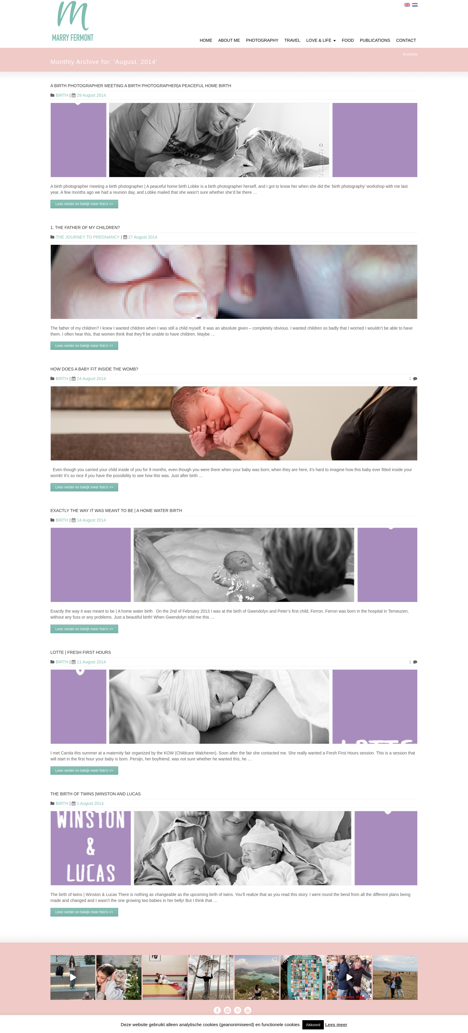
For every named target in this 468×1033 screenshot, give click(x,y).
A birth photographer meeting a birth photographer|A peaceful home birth (140, 85)
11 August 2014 (89, 662)
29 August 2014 (89, 95)
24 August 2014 (89, 378)
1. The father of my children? (85, 227)
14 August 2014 (89, 520)
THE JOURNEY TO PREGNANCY (88, 237)
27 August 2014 (140, 237)
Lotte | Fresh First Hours (80, 652)
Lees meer (336, 1024)
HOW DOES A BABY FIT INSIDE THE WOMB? (94, 369)
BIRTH (62, 95)
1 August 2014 (88, 803)
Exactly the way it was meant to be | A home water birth (116, 510)
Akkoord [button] (313, 1025)
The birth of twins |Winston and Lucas (95, 793)
